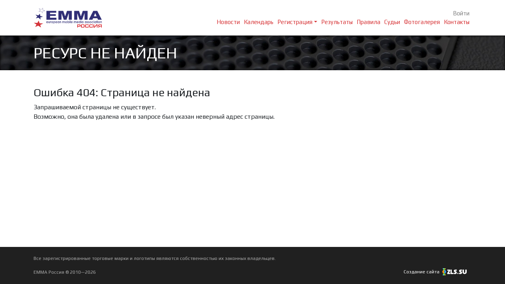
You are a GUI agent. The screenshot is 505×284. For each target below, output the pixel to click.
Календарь (258, 22)
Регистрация (294, 22)
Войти (461, 13)
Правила (368, 22)
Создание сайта (437, 272)
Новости (228, 22)
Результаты (337, 22)
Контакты (456, 22)
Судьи (392, 22)
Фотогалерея (422, 22)
